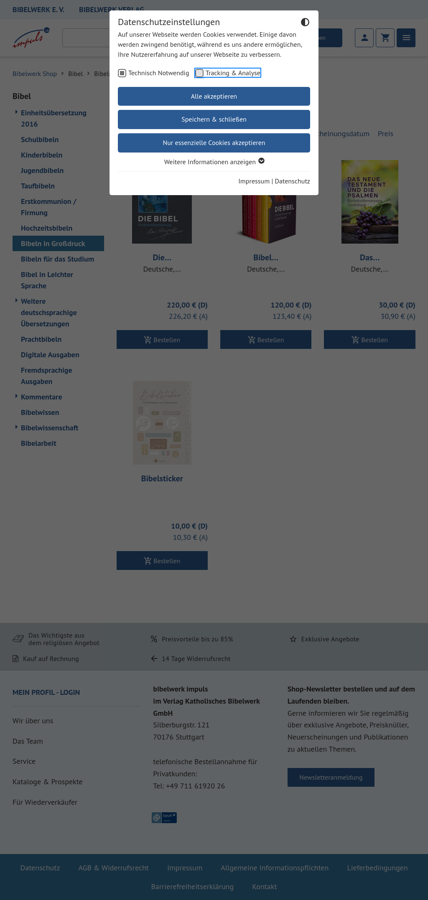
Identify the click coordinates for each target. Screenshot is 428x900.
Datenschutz (292, 181)
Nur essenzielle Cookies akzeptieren (214, 142)
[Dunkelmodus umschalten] (305, 23)
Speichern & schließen (214, 119)
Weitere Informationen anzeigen (214, 162)
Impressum (254, 181)
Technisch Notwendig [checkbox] (158, 73)
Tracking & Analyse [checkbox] (233, 73)
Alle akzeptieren (214, 96)
